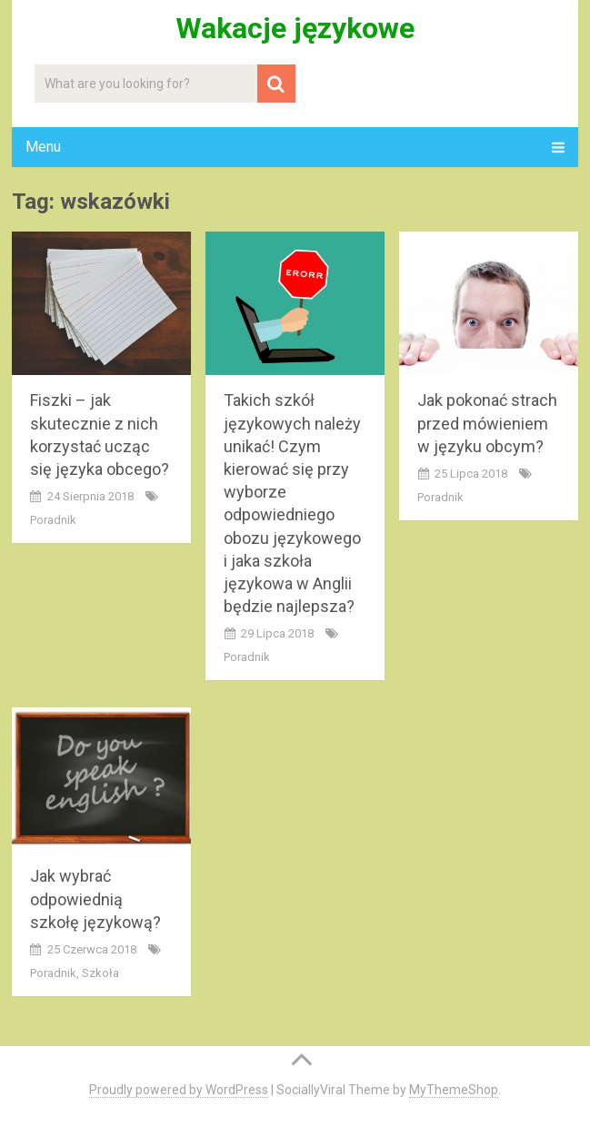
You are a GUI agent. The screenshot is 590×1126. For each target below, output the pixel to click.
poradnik (53, 520)
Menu (43, 146)
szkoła (100, 973)
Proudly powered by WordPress (178, 1089)
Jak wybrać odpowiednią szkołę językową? (95, 898)
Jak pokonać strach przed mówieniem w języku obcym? (487, 422)
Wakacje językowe (295, 28)
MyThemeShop (453, 1089)
